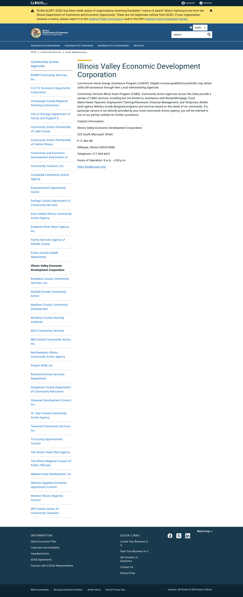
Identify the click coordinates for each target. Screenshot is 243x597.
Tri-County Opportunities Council (47, 441)
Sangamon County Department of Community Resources (51, 389)
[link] (170, 536)
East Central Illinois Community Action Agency (51, 216)
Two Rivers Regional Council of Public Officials (51, 463)
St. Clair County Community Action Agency (49, 415)
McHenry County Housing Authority (47, 319)
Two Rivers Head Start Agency (50, 452)
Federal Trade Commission (106, 19)
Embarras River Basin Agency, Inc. (50, 229)
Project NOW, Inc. (42, 365)
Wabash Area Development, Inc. (51, 474)
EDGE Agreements (41, 559)
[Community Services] (51, 52)
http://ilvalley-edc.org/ (91, 166)
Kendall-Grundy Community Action (48, 293)
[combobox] (200, 28)
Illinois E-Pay (127, 573)
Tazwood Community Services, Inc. (51, 428)
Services (205, 3)
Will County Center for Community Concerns (45, 511)
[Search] (191, 34)
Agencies (188, 3)
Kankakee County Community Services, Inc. (50, 281)
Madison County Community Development (49, 306)
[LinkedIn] (187, 536)
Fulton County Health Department (44, 255)
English (198, 27)
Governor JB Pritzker (178, 589)
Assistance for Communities (113, 45)
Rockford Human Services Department (47, 376)
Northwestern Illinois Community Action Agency (48, 354)
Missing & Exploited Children (68, 589)
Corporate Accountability (45, 547)
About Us (139, 45)
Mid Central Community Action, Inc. (51, 341)
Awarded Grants (40, 553)
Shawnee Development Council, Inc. (51, 402)
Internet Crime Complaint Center (167, 19)
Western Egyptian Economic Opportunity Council (49, 485)
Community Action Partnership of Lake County (51, 129)
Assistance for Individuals (79, 45)
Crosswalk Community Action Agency (50, 177)
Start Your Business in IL (134, 551)
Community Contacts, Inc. (47, 166)
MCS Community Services (47, 330)
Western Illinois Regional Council (47, 498)
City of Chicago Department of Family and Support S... (50, 116)
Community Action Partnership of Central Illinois (51, 142)
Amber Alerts (94, 589)
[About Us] (146, 45)
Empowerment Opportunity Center (48, 190)
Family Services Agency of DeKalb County (48, 242)
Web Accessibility (40, 589)
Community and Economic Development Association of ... (51, 155)
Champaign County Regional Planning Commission (49, 103)
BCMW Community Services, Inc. (49, 77)
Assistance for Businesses (45, 45)
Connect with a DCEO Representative (52, 565)
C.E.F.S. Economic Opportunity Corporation (50, 90)
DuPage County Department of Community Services (50, 203)
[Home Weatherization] (76, 52)
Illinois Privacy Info (115, 589)
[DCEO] (34, 52)
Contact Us (126, 567)
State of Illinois (204, 589)
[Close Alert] (211, 11)
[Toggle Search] (209, 34)
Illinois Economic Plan (43, 541)
